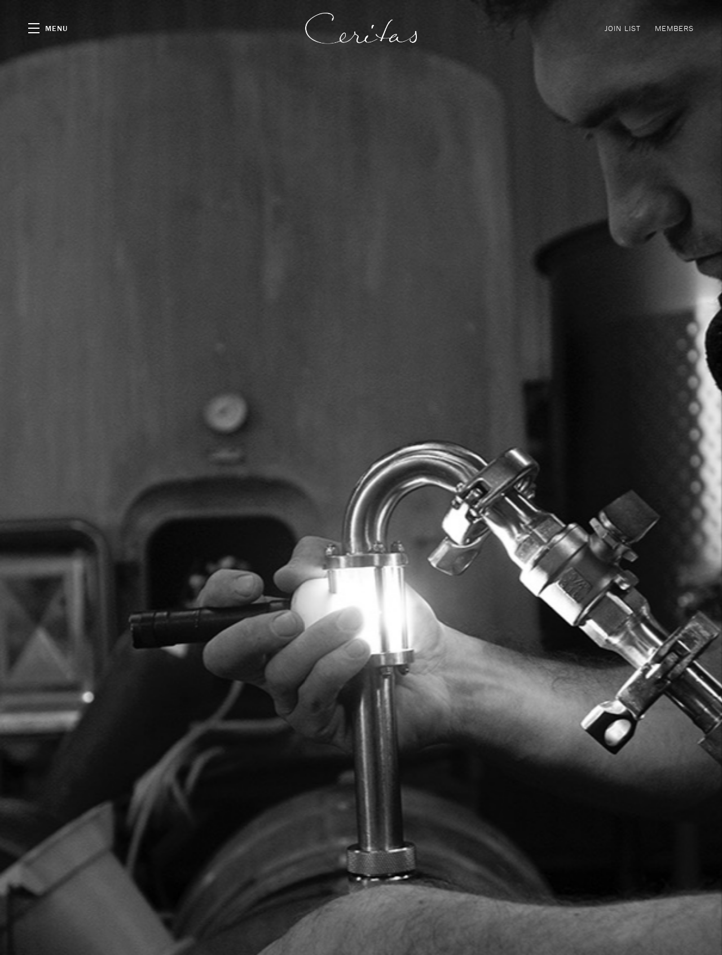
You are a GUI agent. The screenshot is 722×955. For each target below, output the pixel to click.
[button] (48, 28)
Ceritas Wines (361, 28)
